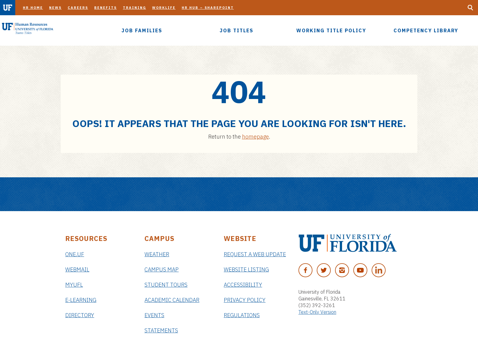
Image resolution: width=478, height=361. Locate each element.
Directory (79, 315)
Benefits (105, 7)
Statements (161, 330)
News (55, 7)
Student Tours (165, 284)
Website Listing (246, 269)
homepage (255, 136)
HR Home (33, 7)
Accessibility (243, 284)
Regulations (242, 315)
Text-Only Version (317, 312)
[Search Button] (470, 7)
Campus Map (161, 269)
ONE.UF (74, 254)
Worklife (164, 7)
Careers (78, 7)
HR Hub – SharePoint (208, 7)
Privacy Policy (245, 299)
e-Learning (80, 299)
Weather (156, 254)
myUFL (74, 284)
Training (134, 7)
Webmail (77, 269)
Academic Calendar (171, 299)
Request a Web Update (255, 254)
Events (154, 315)
